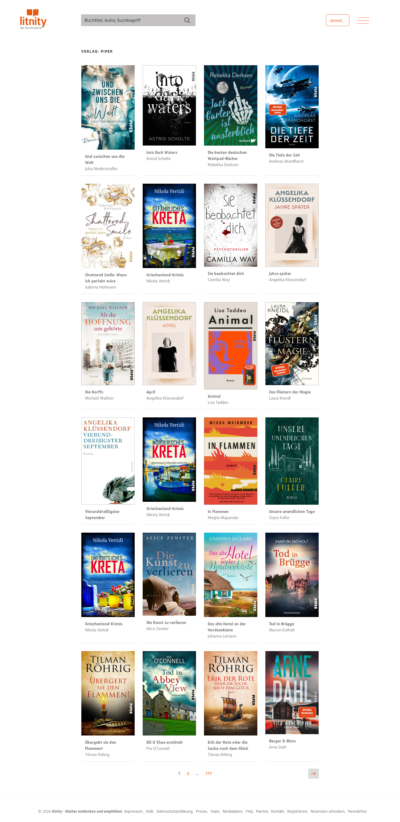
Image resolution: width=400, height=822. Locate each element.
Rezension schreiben (328, 809)
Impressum (133, 809)
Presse (201, 809)
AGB (149, 809)
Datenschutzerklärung (175, 809)
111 (209, 771)
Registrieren (297, 809)
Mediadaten (232, 809)
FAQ (249, 809)
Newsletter (357, 809)
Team (214, 809)
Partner (262, 809)
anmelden (339, 20)
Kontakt (277, 809)
